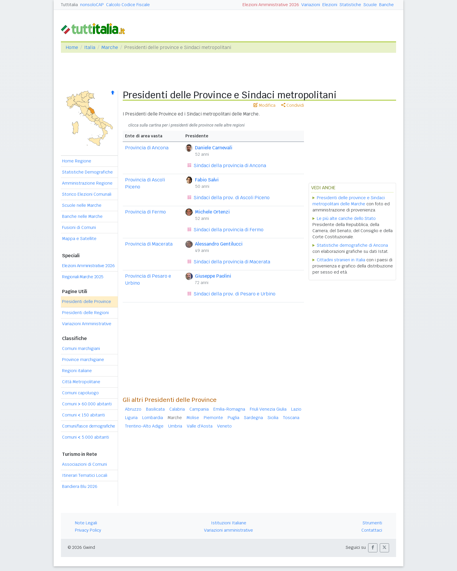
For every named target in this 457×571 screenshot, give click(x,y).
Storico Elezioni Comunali (86, 194)
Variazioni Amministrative (86, 323)
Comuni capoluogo (80, 392)
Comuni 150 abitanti (83, 415)
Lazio (296, 409)
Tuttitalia (69, 4)
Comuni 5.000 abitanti (85, 437)
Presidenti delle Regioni (85, 312)
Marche (109, 47)
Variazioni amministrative (228, 530)
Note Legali (86, 523)
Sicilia (273, 417)
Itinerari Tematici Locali (84, 475)
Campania (199, 409)
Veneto (224, 426)
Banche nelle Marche (82, 216)
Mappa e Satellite (79, 238)
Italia (89, 47)
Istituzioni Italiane (228, 523)
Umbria (175, 426)
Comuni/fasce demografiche (88, 426)
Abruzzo (133, 409)
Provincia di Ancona (146, 148)
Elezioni (329, 4)
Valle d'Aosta (199, 426)
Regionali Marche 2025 (82, 276)
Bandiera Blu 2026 (79, 486)
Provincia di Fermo (145, 212)
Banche (386, 4)
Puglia (233, 417)
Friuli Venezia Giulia (268, 409)
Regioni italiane (77, 370)
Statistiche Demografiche (87, 172)
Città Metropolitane (81, 381)
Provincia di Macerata (149, 244)
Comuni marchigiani (81, 348)
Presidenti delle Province (86, 301)
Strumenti (372, 523)
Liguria (131, 417)
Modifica (264, 105)
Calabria (177, 409)
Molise (193, 417)
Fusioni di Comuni (79, 227)
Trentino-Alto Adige (144, 426)
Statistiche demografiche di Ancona (352, 245)
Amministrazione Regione (87, 183)
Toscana (291, 417)
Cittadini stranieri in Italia (341, 259)
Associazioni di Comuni (84, 464)
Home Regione (76, 161)
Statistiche (350, 4)
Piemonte (213, 417)
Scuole (370, 4)
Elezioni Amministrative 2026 (270, 4)
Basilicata (155, 409)
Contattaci (371, 530)
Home (72, 47)
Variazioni (310, 4)
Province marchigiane (83, 359)
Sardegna (253, 417)
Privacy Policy (88, 530)
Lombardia (152, 417)
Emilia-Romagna (229, 409)
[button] (372, 547)
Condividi (292, 105)
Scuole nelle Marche (81, 205)
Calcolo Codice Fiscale (128, 4)
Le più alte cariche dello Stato (346, 218)
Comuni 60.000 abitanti (87, 404)
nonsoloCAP (92, 4)
